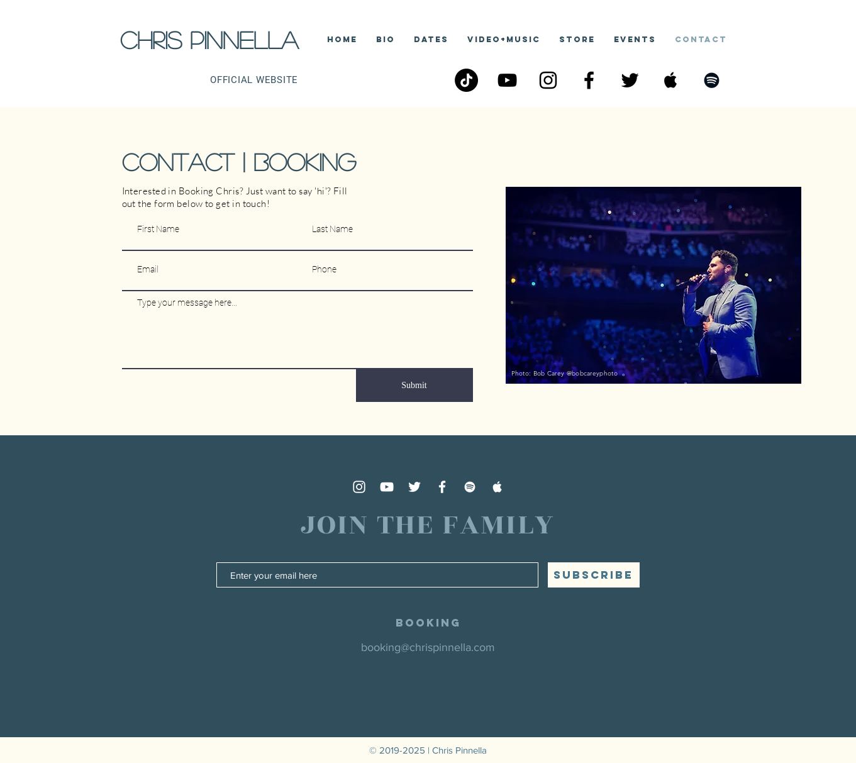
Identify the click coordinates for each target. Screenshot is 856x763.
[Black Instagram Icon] (548, 80)
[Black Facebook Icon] (589, 80)
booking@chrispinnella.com (428, 647)
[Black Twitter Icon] (630, 80)
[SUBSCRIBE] (594, 575)
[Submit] (414, 385)
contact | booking (239, 162)
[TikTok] (466, 80)
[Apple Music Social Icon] (670, 80)
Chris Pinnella (209, 40)
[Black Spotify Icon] (711, 80)
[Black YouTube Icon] (507, 80)
